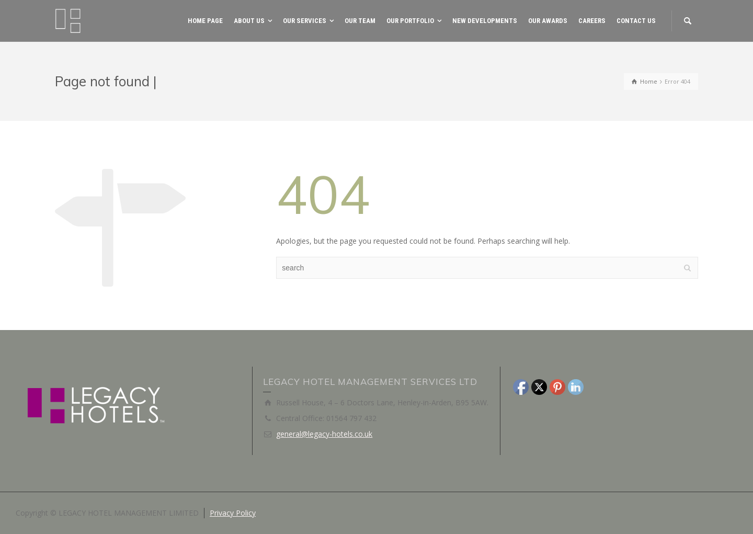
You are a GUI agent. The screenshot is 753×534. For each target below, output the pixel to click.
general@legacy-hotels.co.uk (324, 434)
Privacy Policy (233, 513)
